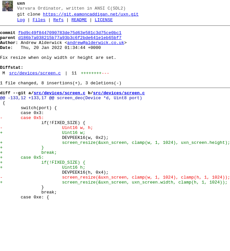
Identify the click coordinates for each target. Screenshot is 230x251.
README (79, 23)
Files (38, 23)
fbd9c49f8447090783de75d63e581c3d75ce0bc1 (70, 37)
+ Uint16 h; (42, 196)
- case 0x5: (22, 137)
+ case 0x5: (22, 184)
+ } (22, 172)
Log (21, 23)
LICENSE (104, 23)
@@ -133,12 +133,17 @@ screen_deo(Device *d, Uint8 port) (71, 113)
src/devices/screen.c (35, 85)
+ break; (28, 178)
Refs (58, 23)
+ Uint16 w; (42, 154)
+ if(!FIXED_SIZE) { (42, 190)
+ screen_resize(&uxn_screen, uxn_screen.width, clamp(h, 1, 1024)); (113, 214)
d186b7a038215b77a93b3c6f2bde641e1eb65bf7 (70, 43)
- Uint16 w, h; (46, 148)
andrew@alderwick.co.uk (95, 49)
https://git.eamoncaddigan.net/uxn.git (91, 16)
